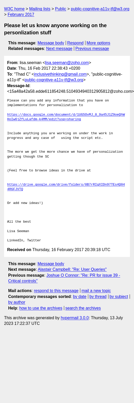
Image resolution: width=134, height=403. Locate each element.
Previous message (92, 48)
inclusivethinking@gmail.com (60, 74)
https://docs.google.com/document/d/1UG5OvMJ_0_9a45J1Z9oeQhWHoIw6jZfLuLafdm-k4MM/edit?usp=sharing (67, 117)
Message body (51, 43)
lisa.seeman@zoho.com (67, 62)
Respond (75, 43)
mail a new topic (96, 290)
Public (60, 9)
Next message (59, 48)
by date (79, 296)
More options (98, 43)
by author (16, 302)
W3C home (14, 9)
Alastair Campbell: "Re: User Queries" (72, 269)
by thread (98, 296)
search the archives (83, 308)
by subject (118, 296)
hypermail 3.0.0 (74, 318)
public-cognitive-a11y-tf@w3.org (100, 9)
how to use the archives (40, 308)
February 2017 (21, 14)
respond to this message (56, 290)
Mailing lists (39, 9)
